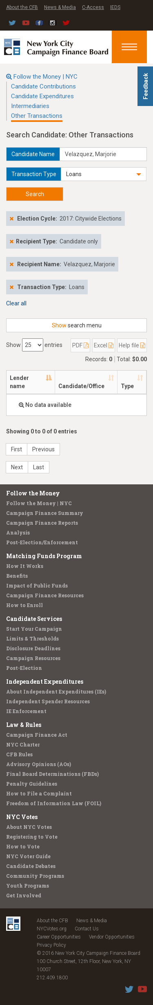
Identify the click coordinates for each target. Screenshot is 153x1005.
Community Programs (35, 875)
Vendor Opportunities (112, 937)
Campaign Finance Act (36, 734)
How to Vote (23, 846)
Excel (103, 345)
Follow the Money (33, 493)
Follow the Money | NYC (45, 76)
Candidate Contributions (43, 86)
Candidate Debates (30, 866)
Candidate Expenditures (42, 96)
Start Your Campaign (34, 628)
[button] (103, 174)
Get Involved (23, 895)
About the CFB (22, 7)
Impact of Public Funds (37, 585)
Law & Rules (23, 725)
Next (17, 467)
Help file (132, 345)
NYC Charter (23, 744)
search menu (77, 325)
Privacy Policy (51, 945)
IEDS (115, 7)
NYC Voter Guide (28, 856)
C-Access (93, 7)
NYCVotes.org (52, 929)
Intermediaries (30, 106)
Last (38, 467)
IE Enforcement (26, 711)
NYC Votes (22, 817)
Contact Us (87, 929)
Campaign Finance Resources (45, 595)
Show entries (34, 344)
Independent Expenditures (44, 681)
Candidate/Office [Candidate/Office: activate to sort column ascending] (81, 386)
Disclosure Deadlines (33, 648)
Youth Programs (27, 885)
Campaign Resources (33, 658)
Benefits (17, 575)
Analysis (18, 532)
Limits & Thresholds (32, 638)
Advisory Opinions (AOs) (38, 764)
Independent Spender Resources (48, 701)
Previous (43, 449)
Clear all (16, 303)
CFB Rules (19, 754)
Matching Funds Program (44, 556)
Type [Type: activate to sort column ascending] (127, 386)
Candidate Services (34, 619)
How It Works (24, 566)
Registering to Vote (32, 836)
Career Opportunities (59, 937)
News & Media (60, 7)
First (16, 449)
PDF (80, 345)
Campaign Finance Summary (44, 513)
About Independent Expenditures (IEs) (56, 691)
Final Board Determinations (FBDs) (52, 774)
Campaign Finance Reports (42, 522)
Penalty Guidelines (31, 783)
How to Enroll (24, 605)
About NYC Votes (29, 827)
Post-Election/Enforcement (42, 542)
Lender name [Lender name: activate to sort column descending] (19, 382)
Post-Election (24, 668)
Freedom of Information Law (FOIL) (53, 803)
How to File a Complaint (39, 793)
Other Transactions (36, 115)
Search (35, 194)
